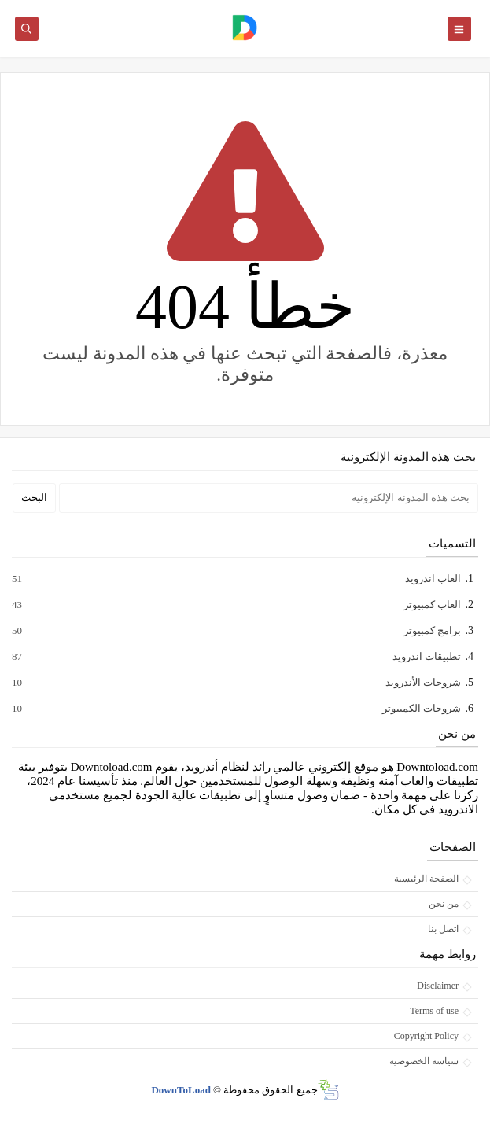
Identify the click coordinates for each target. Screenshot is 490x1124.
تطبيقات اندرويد (426, 656)
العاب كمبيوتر (431, 605)
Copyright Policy (426, 1035)
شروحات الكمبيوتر (421, 708)
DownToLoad (180, 1090)
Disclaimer (438, 985)
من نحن (444, 903)
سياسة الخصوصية (424, 1061)
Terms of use (434, 1010)
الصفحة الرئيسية (426, 878)
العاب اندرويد (432, 579)
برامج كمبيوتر (431, 631)
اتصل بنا (443, 928)
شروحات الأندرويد (422, 682)
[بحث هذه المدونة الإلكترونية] (268, 498)
